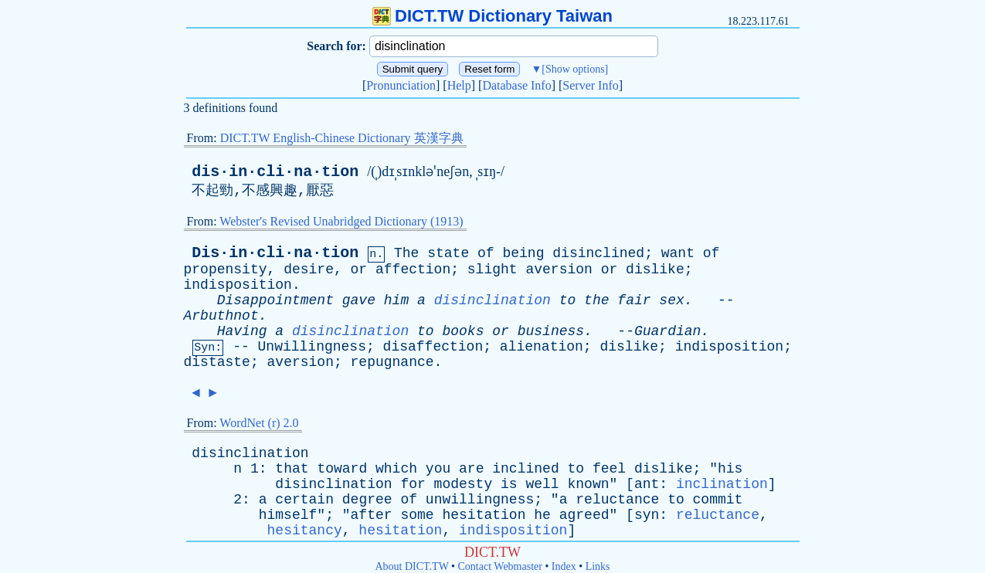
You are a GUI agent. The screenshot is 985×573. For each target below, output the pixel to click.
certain (304, 499)
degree (367, 499)
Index (564, 566)
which (396, 468)
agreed (584, 515)
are (471, 468)
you (438, 468)
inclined (525, 468)
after (371, 515)
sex (671, 300)
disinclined (598, 253)
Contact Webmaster (500, 566)
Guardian (667, 331)
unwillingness (480, 499)
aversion (558, 269)
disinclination (492, 300)
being (523, 253)
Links (598, 566)
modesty (463, 484)
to (567, 300)
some (416, 515)
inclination (722, 484)
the (596, 300)
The (406, 253)
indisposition (238, 285)
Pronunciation (401, 85)
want (678, 253)
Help (459, 85)
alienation (541, 346)
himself (288, 515)
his (730, 468)
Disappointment (275, 300)
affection (412, 269)
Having (242, 331)
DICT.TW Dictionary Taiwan (492, 15)
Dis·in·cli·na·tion (275, 253)
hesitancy (304, 530)
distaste (217, 362)
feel (609, 468)
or (359, 269)
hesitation (483, 515)
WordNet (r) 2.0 (258, 422)
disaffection (433, 346)
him (396, 300)
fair (633, 300)
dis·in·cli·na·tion (275, 172)
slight (492, 269)
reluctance (617, 499)
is (509, 484)
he (542, 515)
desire (309, 269)
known (588, 484)
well (542, 484)
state (448, 253)
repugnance (392, 362)
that (291, 468)
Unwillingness (312, 346)
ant (646, 484)
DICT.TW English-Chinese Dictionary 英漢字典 (342, 137)
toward (342, 468)
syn (646, 515)
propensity (225, 269)
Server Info (590, 85)
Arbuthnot (221, 316)
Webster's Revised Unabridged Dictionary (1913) (341, 221)
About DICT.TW (411, 566)
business (551, 331)
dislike (655, 269)
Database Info (516, 85)
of (485, 253)
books (463, 331)
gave (358, 300)
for (412, 484)
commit (718, 499)
